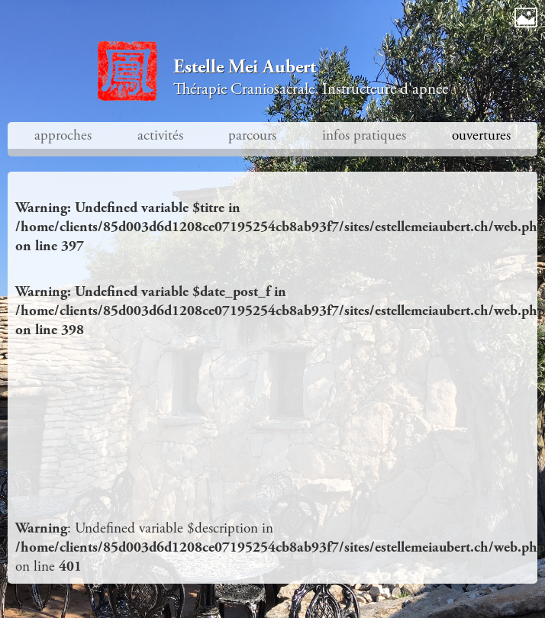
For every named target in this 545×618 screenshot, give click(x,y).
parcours (252, 135)
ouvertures (481, 135)
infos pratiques (364, 135)
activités (160, 135)
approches (63, 135)
